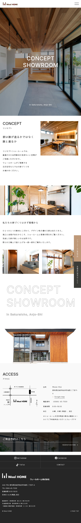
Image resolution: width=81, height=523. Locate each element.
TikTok (20, 465)
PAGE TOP (74, 511)
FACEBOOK (61, 458)
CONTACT (61, 465)
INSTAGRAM (20, 458)
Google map (60, 397)
